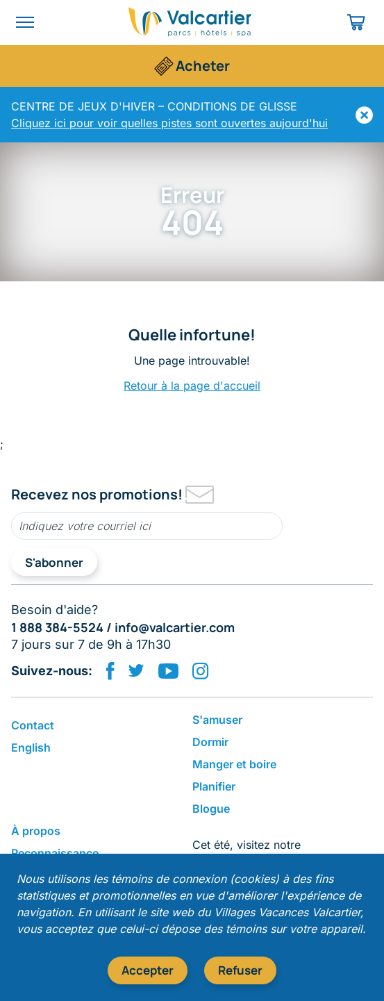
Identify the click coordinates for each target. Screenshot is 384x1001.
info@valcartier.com (175, 627)
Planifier (213, 786)
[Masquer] (364, 115)
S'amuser (217, 720)
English (31, 747)
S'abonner (54, 562)
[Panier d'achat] (357, 22)
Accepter (148, 970)
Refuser (240, 970)
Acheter (203, 65)
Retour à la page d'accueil (192, 385)
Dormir (210, 742)
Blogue (211, 809)
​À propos (35, 831)
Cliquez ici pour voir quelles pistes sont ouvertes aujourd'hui (169, 123)
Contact (32, 725)
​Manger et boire (234, 764)
